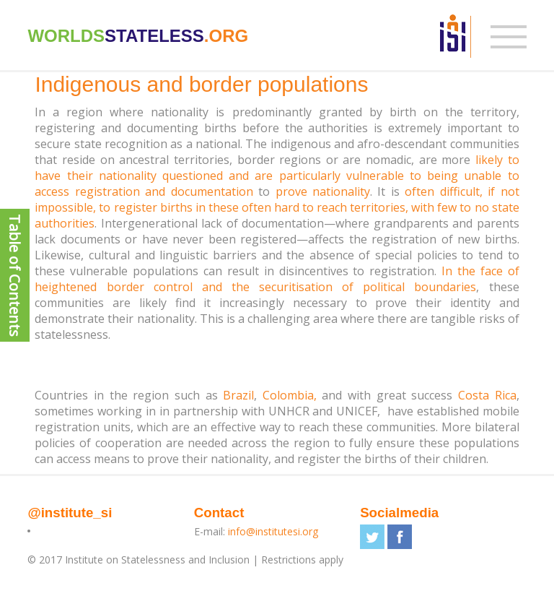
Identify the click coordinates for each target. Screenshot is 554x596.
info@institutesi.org (273, 531)
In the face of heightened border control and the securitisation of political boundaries (277, 279)
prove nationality (323, 191)
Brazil (238, 395)
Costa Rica (487, 395)
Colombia (288, 395)
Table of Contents (15, 275)
